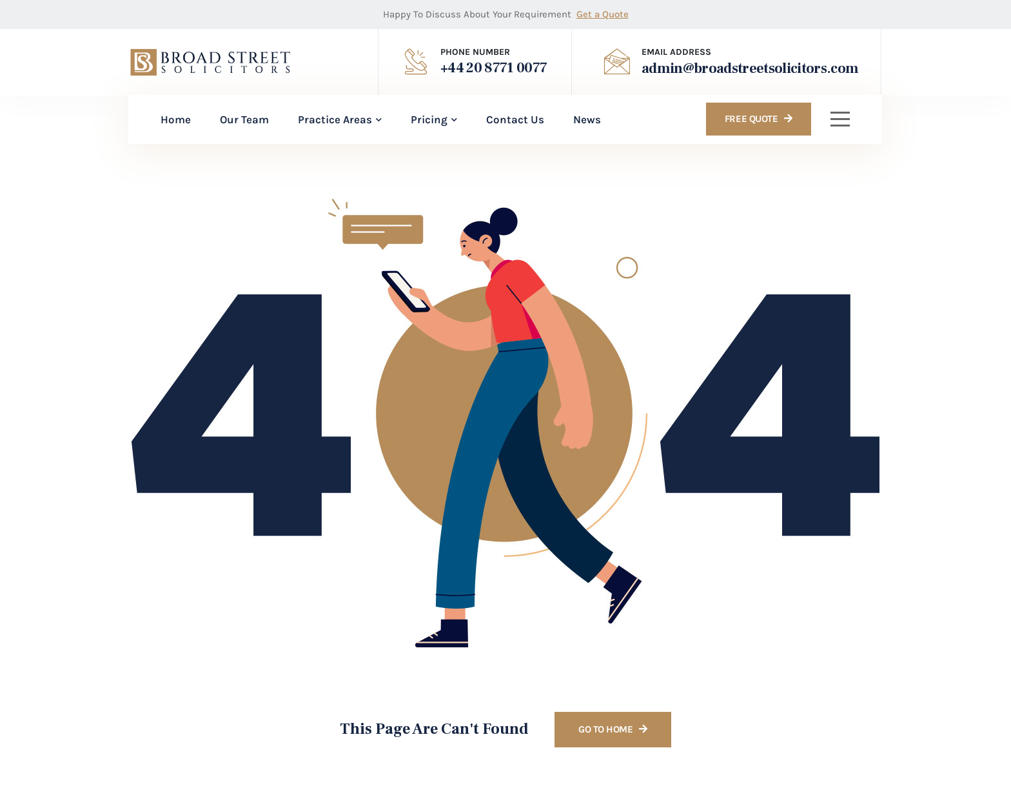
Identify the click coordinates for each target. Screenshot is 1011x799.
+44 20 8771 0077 (493, 68)
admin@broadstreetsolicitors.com (750, 68)
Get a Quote (602, 14)
